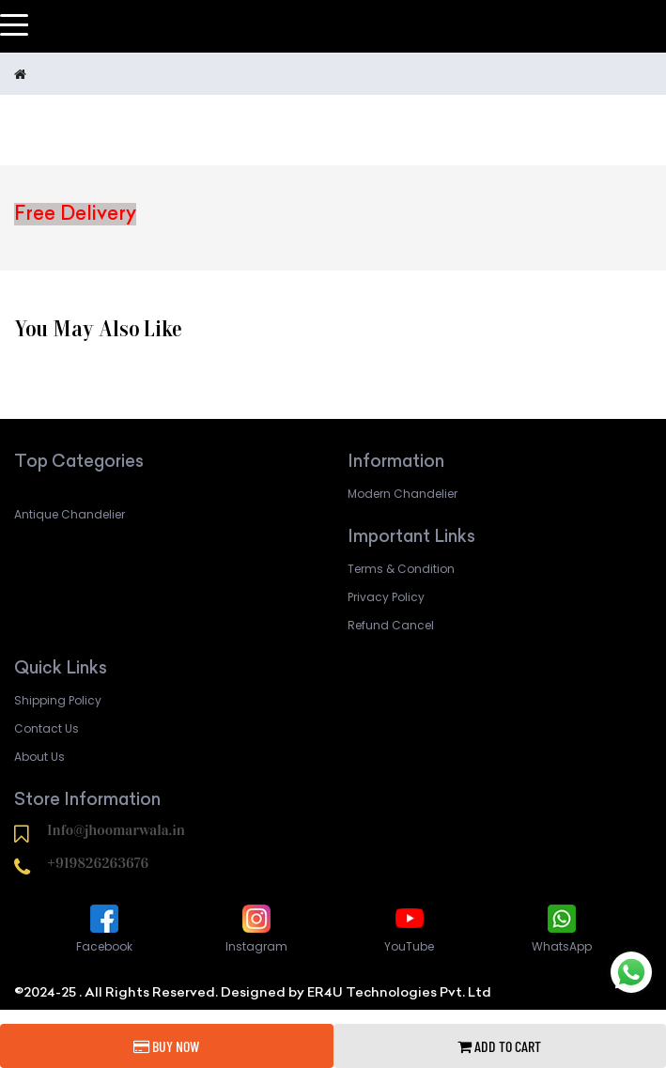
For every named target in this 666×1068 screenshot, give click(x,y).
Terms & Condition (401, 569)
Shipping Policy (57, 700)
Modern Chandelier (402, 494)
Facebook (104, 927)
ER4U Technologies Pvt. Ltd (399, 991)
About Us (39, 757)
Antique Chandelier (69, 514)
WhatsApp (562, 927)
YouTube (409, 927)
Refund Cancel (391, 625)
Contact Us (46, 728)
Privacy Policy (386, 597)
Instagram (256, 927)
